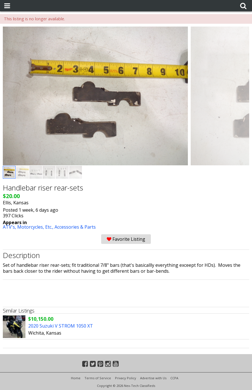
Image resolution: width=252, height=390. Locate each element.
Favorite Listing (126, 239)
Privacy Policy (125, 378)
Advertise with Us (153, 378)
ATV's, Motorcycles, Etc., (29, 227)
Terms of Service (97, 378)
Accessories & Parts (75, 227)
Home (76, 378)
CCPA (174, 378)
